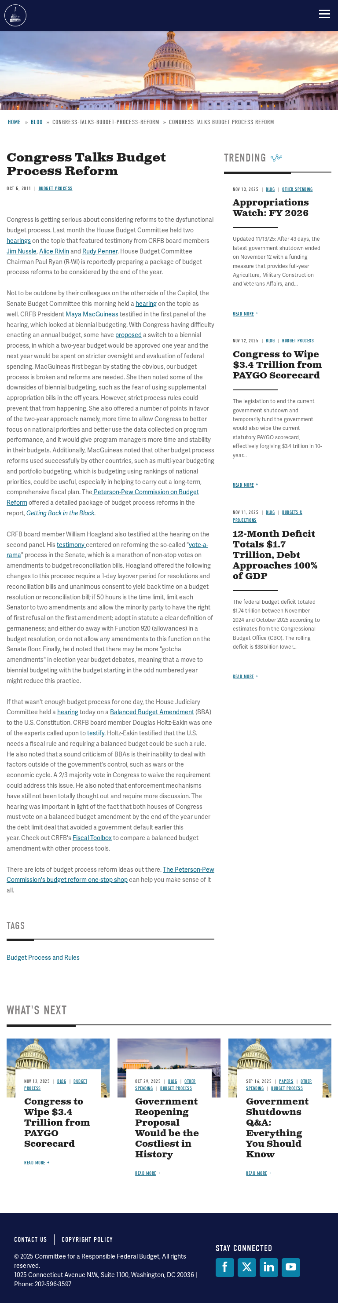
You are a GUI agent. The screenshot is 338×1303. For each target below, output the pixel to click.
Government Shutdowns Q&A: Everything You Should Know (277, 1128)
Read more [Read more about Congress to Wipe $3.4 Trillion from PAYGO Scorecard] (243, 485)
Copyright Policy (87, 1240)
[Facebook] (225, 1267)
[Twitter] (247, 1267)
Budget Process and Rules (43, 958)
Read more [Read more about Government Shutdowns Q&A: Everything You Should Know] (256, 1173)
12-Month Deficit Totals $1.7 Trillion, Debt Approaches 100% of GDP (275, 556)
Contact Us (30, 1240)
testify (95, 733)
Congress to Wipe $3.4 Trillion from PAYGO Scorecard (57, 1123)
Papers (286, 1081)
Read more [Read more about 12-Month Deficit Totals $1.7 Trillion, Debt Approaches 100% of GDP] (243, 676)
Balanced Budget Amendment (152, 712)
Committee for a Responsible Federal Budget (15, 15)
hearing (67, 712)
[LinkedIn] (269, 1267)
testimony (71, 545)
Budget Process (176, 1088)
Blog (270, 512)
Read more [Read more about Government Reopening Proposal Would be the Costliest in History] (145, 1173)
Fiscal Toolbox (92, 838)
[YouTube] (291, 1267)
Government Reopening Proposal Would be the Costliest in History (167, 1128)
